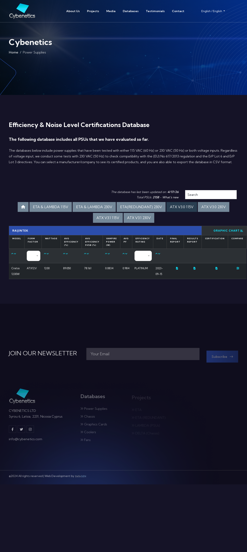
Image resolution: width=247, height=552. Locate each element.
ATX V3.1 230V (139, 218)
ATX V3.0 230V (213, 207)
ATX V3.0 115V (182, 207)
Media (111, 11)
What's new (170, 197)
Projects (93, 11)
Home (13, 53)
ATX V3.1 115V (107, 218)
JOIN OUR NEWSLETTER (43, 353)
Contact (178, 11)
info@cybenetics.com (25, 441)
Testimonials (155, 11)
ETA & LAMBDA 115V (50, 207)
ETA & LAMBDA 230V (94, 207)
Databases (131, 11)
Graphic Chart (228, 230)
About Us (73, 11)
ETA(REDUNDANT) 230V (141, 207)
